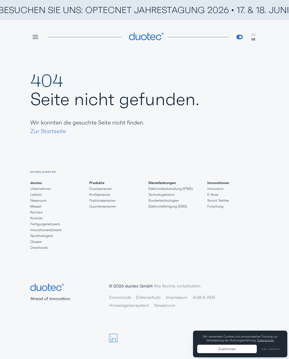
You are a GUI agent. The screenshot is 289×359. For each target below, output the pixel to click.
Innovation (215, 189)
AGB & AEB (204, 297)
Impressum (177, 297)
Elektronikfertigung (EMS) (167, 206)
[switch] (239, 37)
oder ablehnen (270, 349)
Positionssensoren (102, 200)
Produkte (96, 183)
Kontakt (36, 218)
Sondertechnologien (163, 200)
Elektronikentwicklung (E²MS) (170, 189)
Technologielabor (161, 194)
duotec (36, 183)
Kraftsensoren (99, 194)
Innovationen (218, 183)
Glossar (36, 242)
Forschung (215, 206)
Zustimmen (227, 349)
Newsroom (38, 200)
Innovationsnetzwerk (46, 230)
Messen (36, 206)
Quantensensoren (102, 206)
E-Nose (212, 194)
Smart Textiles (218, 200)
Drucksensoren (100, 189)
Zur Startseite (48, 131)
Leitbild (36, 194)
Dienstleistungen (162, 183)
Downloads (39, 247)
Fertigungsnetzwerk (45, 224)
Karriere (36, 212)
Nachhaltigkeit (41, 236)
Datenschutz (148, 297)
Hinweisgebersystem (129, 305)
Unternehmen (40, 189)
